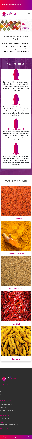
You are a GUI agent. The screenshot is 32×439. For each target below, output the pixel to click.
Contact (2, 395)
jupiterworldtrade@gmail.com (11, 4)
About (2, 392)
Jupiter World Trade (22, 437)
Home (2, 389)
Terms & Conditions (6, 404)
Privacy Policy (4, 407)
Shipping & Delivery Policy (8, 410)
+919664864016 (6, 2)
